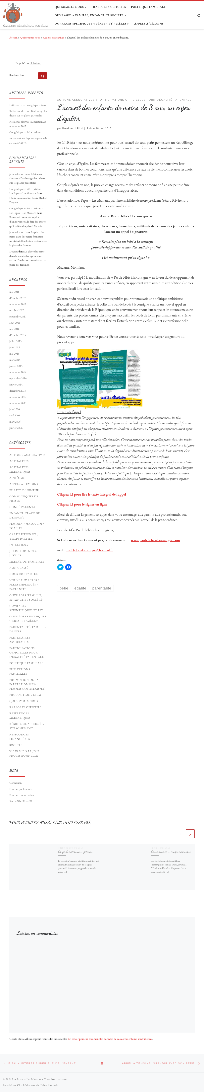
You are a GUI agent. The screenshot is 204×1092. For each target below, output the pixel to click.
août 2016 (14, 322)
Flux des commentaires (21, 795)
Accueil (13, 37)
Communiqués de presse (23, 499)
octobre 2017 (16, 310)
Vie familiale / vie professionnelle (24, 753)
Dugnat (13, 251)
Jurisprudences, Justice (23, 553)
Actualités (19, 461)
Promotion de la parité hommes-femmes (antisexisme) (27, 684)
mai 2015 (14, 353)
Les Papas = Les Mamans (26, 1079)
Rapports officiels (25, 707)
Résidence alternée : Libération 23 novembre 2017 (27, 124)
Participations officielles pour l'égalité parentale (26, 652)
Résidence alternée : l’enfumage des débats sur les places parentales (28, 113)
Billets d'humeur (24, 490)
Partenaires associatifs (19, 640)
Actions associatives (53, 37)
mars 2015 (15, 360)
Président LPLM (72, 128)
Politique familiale (26, 663)
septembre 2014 (18, 378)
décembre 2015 (17, 335)
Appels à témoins (23, 484)
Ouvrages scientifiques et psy (26, 608)
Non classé (18, 568)
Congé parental (23, 507)
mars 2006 (15, 421)
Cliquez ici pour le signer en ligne (82, 504)
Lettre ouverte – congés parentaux (171, 852)
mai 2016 (14, 329)
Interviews (18, 545)
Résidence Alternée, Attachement (26, 726)
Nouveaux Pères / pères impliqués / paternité (24, 584)
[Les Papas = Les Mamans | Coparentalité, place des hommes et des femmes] (13, 12)
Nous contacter (23, 574)
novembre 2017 (17, 304)
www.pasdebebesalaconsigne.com (155, 540)
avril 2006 (14, 415)
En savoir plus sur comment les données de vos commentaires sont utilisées (110, 1039)
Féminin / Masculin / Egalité (26, 526)
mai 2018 (14, 292)
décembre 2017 (17, 298)
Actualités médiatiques (19, 469)
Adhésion (17, 478)
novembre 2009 (17, 403)
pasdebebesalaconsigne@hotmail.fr (89, 550)
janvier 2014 (16, 384)
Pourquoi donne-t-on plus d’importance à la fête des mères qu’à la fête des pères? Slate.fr (27, 221)
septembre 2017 (18, 316)
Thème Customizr (49, 1085)
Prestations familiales (19, 671)
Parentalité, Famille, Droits (27, 629)
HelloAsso (35, 63)
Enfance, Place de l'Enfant (24, 515)
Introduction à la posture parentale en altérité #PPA (28, 141)
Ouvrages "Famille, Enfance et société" (26, 597)
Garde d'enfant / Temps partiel (23, 536)
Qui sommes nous (30, 37)
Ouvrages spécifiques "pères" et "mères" (27, 619)
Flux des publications (20, 789)
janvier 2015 (16, 366)
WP (18, 1085)
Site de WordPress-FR (21, 801)
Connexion (15, 783)
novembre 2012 (17, 397)
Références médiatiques (19, 715)
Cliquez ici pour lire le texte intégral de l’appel (91, 494)
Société (15, 745)
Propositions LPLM (25, 695)
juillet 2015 (15, 341)
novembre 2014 (17, 372)
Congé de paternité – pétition (75, 852)
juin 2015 (14, 347)
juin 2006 (14, 409)
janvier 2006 (16, 428)
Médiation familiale (27, 561)
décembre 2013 (17, 390)
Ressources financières (19, 737)
